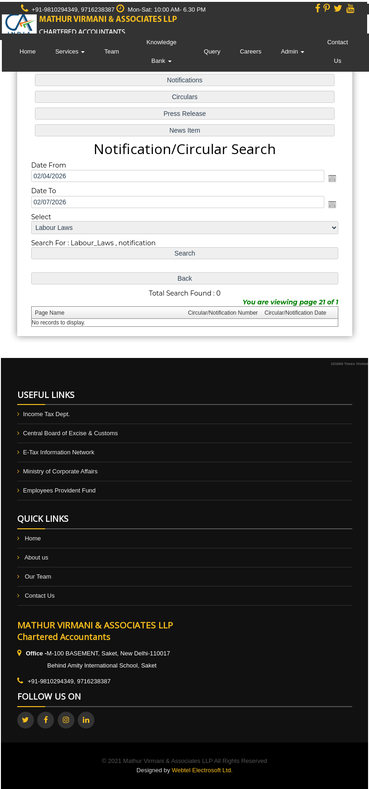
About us (36, 557)
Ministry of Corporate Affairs (60, 471)
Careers (250, 51)
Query (212, 51)
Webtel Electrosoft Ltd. (202, 770)
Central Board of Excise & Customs (70, 433)
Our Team (38, 576)
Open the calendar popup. (330, 179)
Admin (292, 51)
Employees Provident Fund (59, 490)
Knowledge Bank (161, 51)
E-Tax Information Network (58, 452)
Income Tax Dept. (46, 414)
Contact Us (337, 51)
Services (70, 51)
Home (28, 51)
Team (111, 51)
